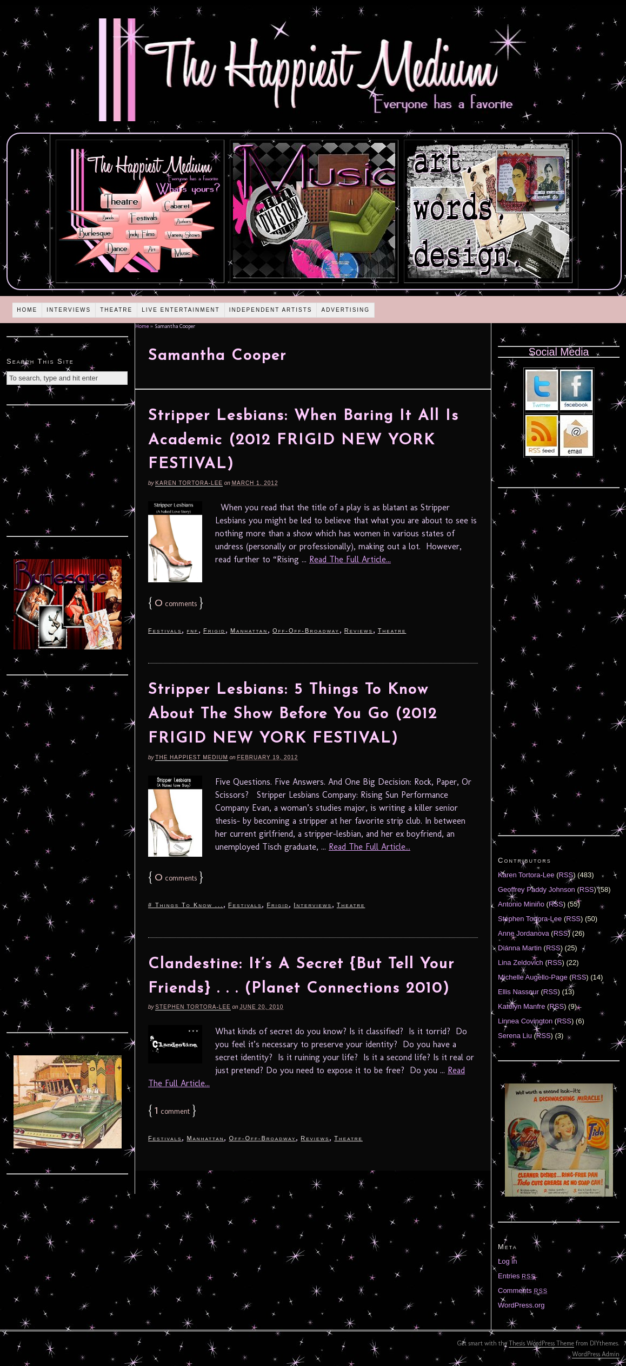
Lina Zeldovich (520, 962)
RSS (566, 875)
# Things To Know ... (185, 905)
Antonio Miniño (521, 904)
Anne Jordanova (523, 933)
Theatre (116, 310)
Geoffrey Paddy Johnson (536, 889)
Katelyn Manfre (521, 1006)
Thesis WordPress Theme (541, 1343)
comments (176, 603)
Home (27, 310)
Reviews (358, 630)
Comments (523, 1290)
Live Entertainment (181, 310)
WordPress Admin (596, 1354)
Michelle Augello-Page (533, 977)
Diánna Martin (520, 948)
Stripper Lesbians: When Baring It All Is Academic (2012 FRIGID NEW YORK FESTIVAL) (303, 440)
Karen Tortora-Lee (189, 483)
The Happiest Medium (191, 757)
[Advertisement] (68, 469)
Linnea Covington (525, 1021)
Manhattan (249, 630)
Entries (517, 1276)
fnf (192, 630)
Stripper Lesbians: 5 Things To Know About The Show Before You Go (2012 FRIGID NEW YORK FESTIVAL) (292, 714)
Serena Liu (515, 1036)
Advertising (345, 310)
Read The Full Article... (350, 559)
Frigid (214, 630)
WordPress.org (521, 1305)
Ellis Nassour (518, 992)
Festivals (165, 630)
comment (172, 1111)
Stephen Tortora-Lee (192, 1007)
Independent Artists (270, 310)
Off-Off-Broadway (305, 630)
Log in (507, 1261)
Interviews (68, 310)
